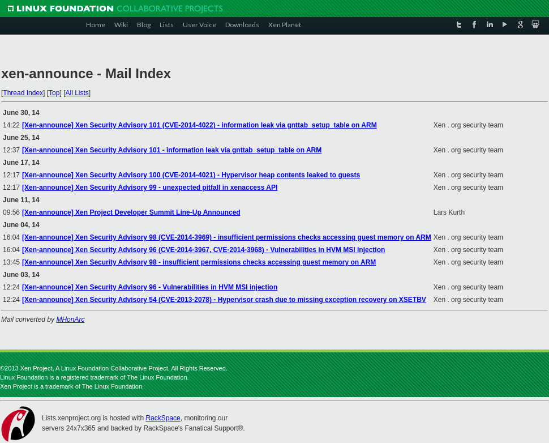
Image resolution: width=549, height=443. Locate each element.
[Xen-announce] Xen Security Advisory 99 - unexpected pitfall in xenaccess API (149, 187)
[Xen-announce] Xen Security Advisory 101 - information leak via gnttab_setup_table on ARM (171, 150)
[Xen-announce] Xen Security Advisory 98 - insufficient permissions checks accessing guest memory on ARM (199, 262)
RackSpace (162, 418)
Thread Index (23, 93)
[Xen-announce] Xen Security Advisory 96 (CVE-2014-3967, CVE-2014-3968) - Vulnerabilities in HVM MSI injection (203, 250)
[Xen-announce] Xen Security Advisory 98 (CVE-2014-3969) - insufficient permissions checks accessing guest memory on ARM (226, 237)
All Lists (76, 93)
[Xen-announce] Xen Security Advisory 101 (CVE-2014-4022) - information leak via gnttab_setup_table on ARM (199, 125)
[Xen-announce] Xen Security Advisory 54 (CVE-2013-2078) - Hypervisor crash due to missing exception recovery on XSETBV (224, 300)
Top (54, 93)
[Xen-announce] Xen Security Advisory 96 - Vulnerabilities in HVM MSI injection (149, 287)
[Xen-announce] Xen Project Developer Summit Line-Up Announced (131, 212)
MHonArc (70, 319)
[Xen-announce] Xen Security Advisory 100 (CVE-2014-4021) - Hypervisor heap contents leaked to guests (191, 175)
